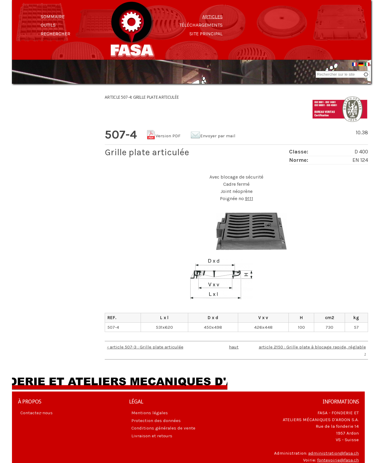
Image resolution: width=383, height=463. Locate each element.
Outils (48, 25)
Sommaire (53, 16)
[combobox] (343, 74)
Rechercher (55, 33)
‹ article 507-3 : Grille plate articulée (145, 347)
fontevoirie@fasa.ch (338, 460)
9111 (249, 198)
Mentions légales (149, 412)
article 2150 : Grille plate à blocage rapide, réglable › (312, 350)
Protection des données (156, 420)
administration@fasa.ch (333, 453)
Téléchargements (201, 25)
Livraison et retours (151, 435)
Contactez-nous (36, 412)
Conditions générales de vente (163, 428)
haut (233, 347)
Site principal (206, 33)
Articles (212, 16)
